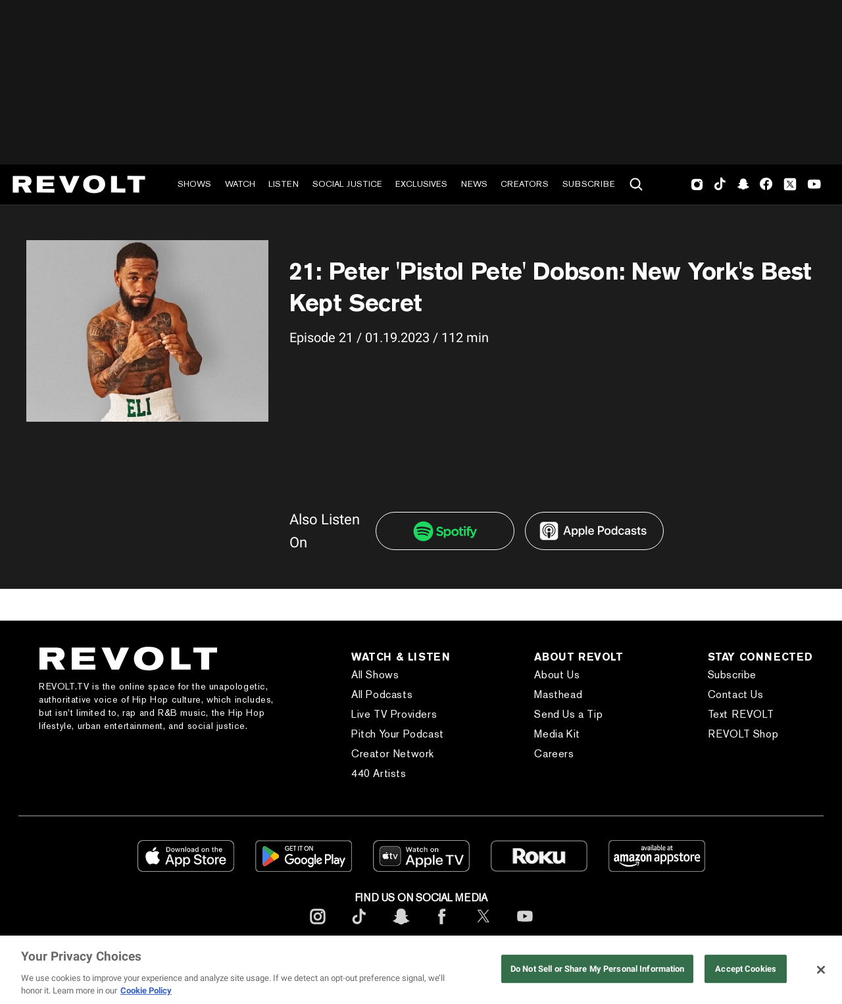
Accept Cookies (745, 969)
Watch (240, 183)
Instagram (697, 184)
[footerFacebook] (442, 926)
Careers (554, 754)
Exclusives (421, 183)
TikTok (720, 184)
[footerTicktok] (359, 926)
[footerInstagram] (318, 926)
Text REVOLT (741, 714)
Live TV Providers (394, 714)
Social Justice (347, 183)
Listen (283, 183)
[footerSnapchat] (400, 926)
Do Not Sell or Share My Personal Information (597, 969)
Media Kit (557, 734)
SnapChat (743, 184)
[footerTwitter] (483, 926)
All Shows (375, 675)
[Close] (820, 969)
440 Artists (379, 773)
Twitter (790, 184)
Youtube (814, 185)
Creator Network (392, 754)
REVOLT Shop (743, 734)
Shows (194, 183)
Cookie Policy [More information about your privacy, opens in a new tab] (146, 990)
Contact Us (736, 694)
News (474, 183)
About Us (557, 675)
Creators (525, 183)
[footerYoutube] (525, 926)
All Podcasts (381, 694)
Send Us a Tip (568, 714)
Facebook (766, 184)
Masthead (558, 694)
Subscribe (588, 183)
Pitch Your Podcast (397, 734)
